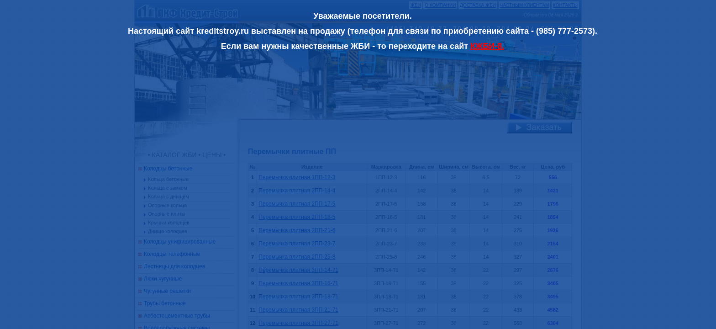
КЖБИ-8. (487, 46)
